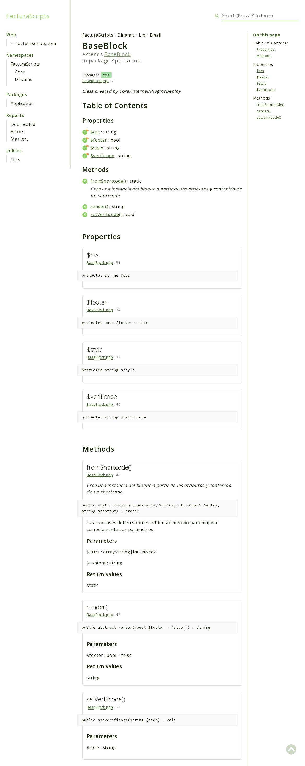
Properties (265, 49)
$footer (99, 140)
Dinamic (23, 79)
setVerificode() (106, 214)
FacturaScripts (28, 16)
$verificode (102, 156)
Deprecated (23, 124)
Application (22, 103)
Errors (18, 132)
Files (15, 159)
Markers (20, 139)
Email (155, 35)
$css (95, 132)
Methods (264, 56)
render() (99, 206)
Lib (142, 35)
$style (97, 148)
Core (20, 72)
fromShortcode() (108, 181)
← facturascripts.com (33, 43)
